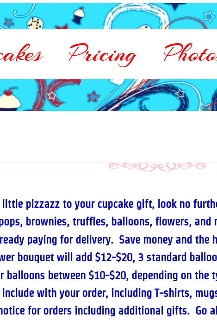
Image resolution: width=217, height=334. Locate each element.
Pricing (102, 53)
